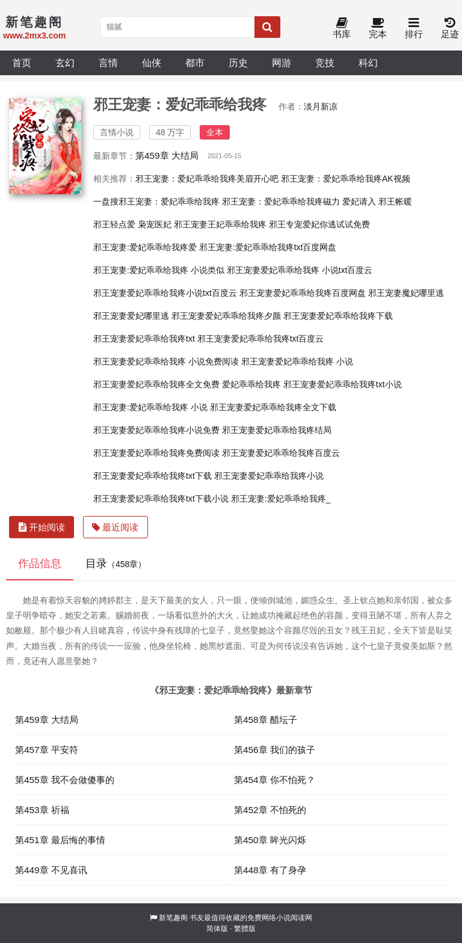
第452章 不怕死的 (270, 810)
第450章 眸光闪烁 (270, 840)
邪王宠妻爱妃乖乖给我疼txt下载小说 (161, 498)
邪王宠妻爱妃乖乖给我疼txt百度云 (260, 338)
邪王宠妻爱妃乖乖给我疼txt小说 (342, 384)
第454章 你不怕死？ (274, 780)
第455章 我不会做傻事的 (64, 780)
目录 (115, 564)
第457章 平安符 (46, 750)
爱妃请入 (359, 201)
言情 (108, 62)
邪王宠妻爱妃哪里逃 (131, 316)
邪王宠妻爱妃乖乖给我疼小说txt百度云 (165, 293)
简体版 (217, 928)
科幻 (368, 62)
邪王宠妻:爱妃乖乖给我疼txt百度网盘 (268, 247)
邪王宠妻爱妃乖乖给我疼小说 (269, 476)
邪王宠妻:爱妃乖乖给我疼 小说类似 (158, 270)
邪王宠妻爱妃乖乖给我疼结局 (276, 430)
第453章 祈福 (42, 810)
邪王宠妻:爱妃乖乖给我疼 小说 (150, 407)
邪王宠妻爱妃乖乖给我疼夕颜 (226, 316)
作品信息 (39, 564)
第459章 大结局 (167, 155)
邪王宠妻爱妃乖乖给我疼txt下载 (152, 476)
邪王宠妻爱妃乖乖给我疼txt (144, 338)
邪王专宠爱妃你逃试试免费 (319, 224)
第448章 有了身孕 (270, 870)
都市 (195, 62)
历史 (238, 62)
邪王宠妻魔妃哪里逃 (406, 293)
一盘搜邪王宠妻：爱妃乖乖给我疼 (156, 201)
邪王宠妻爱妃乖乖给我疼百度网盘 (302, 293)
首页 (21, 62)
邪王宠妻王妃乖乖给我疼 (220, 224)
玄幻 (65, 62)
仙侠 (151, 62)
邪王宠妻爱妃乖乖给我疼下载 (338, 316)
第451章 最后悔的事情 (60, 840)
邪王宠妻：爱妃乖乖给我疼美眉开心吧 (207, 178)
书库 (342, 28)
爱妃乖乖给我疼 (251, 384)
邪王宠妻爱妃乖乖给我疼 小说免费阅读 (166, 361)
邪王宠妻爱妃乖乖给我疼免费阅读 (156, 453)
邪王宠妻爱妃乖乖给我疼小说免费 (156, 430)
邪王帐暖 (395, 201)
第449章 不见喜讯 (51, 870)
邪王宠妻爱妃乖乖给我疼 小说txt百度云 (300, 270)
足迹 (450, 28)
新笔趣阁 (173, 918)
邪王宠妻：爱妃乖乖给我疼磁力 (281, 201)
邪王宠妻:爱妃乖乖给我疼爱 (145, 247)
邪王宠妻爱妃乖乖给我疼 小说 (297, 361)
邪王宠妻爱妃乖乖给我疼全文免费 (156, 384)
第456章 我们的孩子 (274, 750)
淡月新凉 (320, 106)
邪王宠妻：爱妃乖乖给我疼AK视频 (345, 178)
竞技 (324, 62)
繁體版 (245, 928)
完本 (378, 28)
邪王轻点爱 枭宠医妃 (132, 224)
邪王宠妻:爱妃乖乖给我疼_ (281, 498)
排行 (414, 28)
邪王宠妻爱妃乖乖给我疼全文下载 (273, 407)
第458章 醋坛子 (265, 719)
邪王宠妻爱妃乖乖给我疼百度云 (281, 453)
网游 (281, 62)
